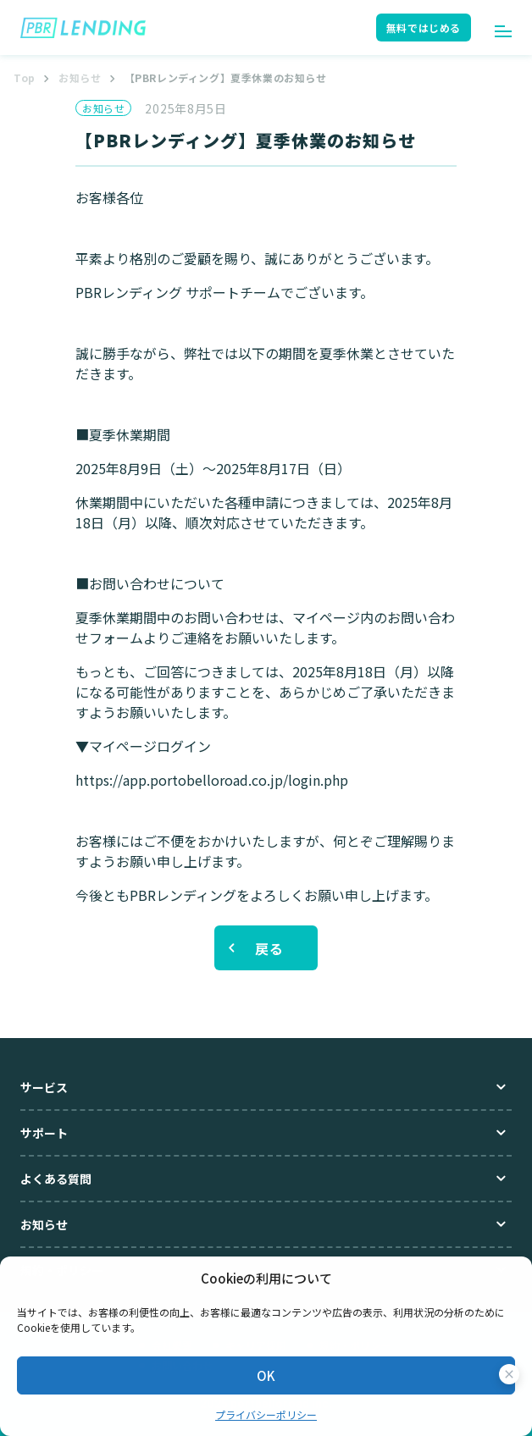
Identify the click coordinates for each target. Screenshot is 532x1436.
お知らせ (79, 77)
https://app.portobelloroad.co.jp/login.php (211, 780)
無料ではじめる (423, 27)
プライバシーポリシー (266, 1414)
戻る (269, 948)
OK (266, 1375)
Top (25, 77)
